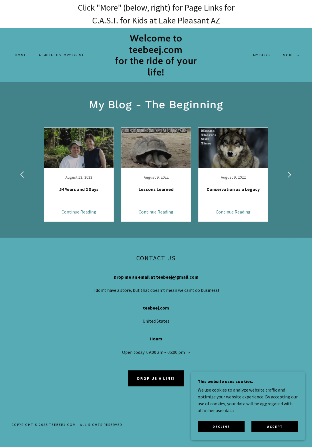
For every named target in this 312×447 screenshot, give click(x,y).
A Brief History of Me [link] (61, 55)
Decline (221, 426)
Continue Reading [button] (78, 212)
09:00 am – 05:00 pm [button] (165, 352)
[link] (156, 74)
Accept (275, 426)
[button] (290, 55)
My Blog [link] (261, 55)
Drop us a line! (156, 378)
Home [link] (20, 55)
